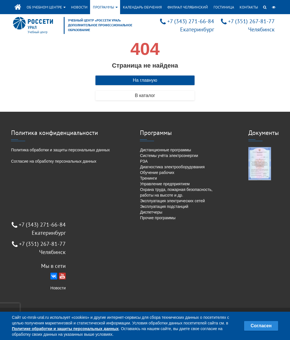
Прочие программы (157, 218)
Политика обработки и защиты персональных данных (60, 150)
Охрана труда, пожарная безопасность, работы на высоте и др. (176, 192)
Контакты (249, 7)
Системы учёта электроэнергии (169, 155)
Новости (79, 7)
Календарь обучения (142, 7)
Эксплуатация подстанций (164, 206)
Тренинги (148, 178)
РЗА (144, 161)
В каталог (145, 95)
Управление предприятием (164, 184)
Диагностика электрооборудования (172, 167)
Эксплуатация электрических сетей (172, 201)
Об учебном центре (46, 7)
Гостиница (224, 7)
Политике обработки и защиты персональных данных (65, 328)
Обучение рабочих (157, 172)
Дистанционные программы (165, 150)
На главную (145, 80)
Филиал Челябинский (187, 7)
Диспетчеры (151, 212)
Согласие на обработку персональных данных (53, 161)
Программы (105, 7)
